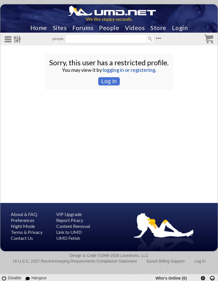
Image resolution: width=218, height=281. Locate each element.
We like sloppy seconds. (109, 19)
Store (158, 28)
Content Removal (73, 226)
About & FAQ (24, 214)
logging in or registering (129, 70)
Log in (109, 81)
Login (180, 28)
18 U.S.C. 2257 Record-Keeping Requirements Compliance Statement (74, 261)
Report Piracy (69, 220)
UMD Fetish (68, 238)
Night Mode (23, 226)
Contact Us (22, 238)
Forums (82, 28)
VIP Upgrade (69, 214)
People (109, 28)
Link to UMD (69, 232)
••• (158, 38)
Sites (60, 28)
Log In (200, 261)
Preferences (22, 220)
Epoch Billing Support (165, 261)
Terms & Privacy (27, 232)
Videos (135, 28)
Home (38, 28)
